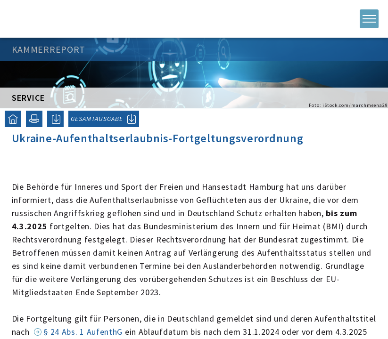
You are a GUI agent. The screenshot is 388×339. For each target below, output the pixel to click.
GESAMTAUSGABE (97, 118)
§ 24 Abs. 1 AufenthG (83, 331)
